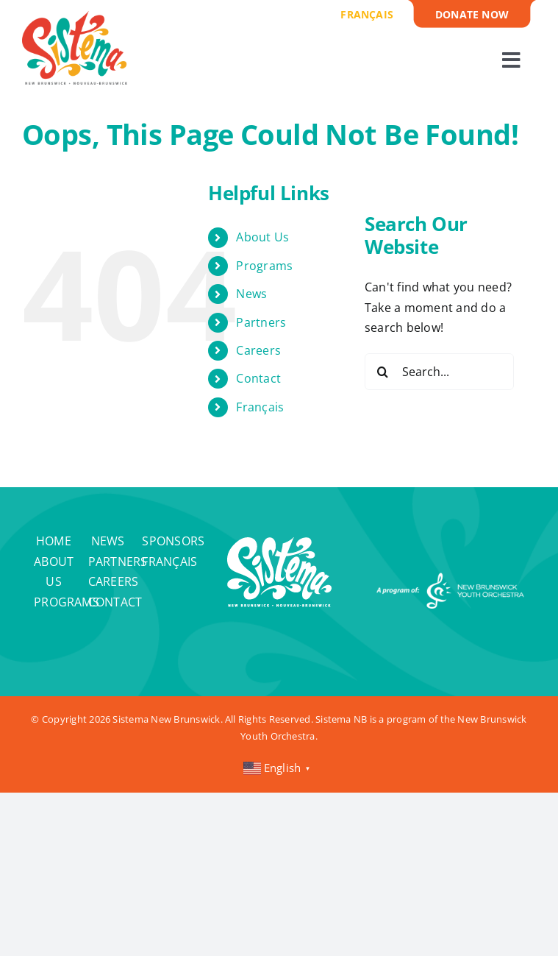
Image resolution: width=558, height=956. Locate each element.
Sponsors (173, 541)
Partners (261, 322)
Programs (264, 266)
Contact (258, 378)
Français (260, 407)
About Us (262, 237)
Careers (258, 350)
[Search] (383, 371)
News (251, 294)
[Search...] (439, 371)
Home (53, 541)
